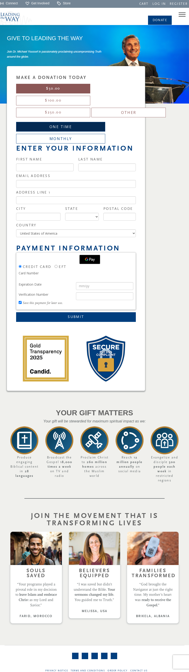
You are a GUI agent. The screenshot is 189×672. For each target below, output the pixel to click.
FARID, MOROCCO (36, 580)
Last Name (90, 124)
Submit (76, 281)
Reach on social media (129, 428)
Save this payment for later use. (43, 267)
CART (143, 4)
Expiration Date (30, 248)
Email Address (33, 140)
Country (26, 189)
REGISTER (179, 4)
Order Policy (118, 635)
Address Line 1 (33, 157)
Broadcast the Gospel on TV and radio (59, 431)
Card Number (29, 237)
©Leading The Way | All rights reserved (95, 666)
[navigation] (144, 3)
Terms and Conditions (88, 635)
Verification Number (33, 258)
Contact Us (139, 635)
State (71, 173)
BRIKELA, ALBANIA (153, 580)
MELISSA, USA (94, 575)
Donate (160, 20)
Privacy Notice (56, 635)
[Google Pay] (89, 223)
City (21, 173)
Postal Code (118, 173)
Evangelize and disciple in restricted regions (164, 433)
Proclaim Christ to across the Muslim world (94, 431)
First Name (29, 124)
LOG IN (159, 4)
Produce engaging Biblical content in (24, 431)
